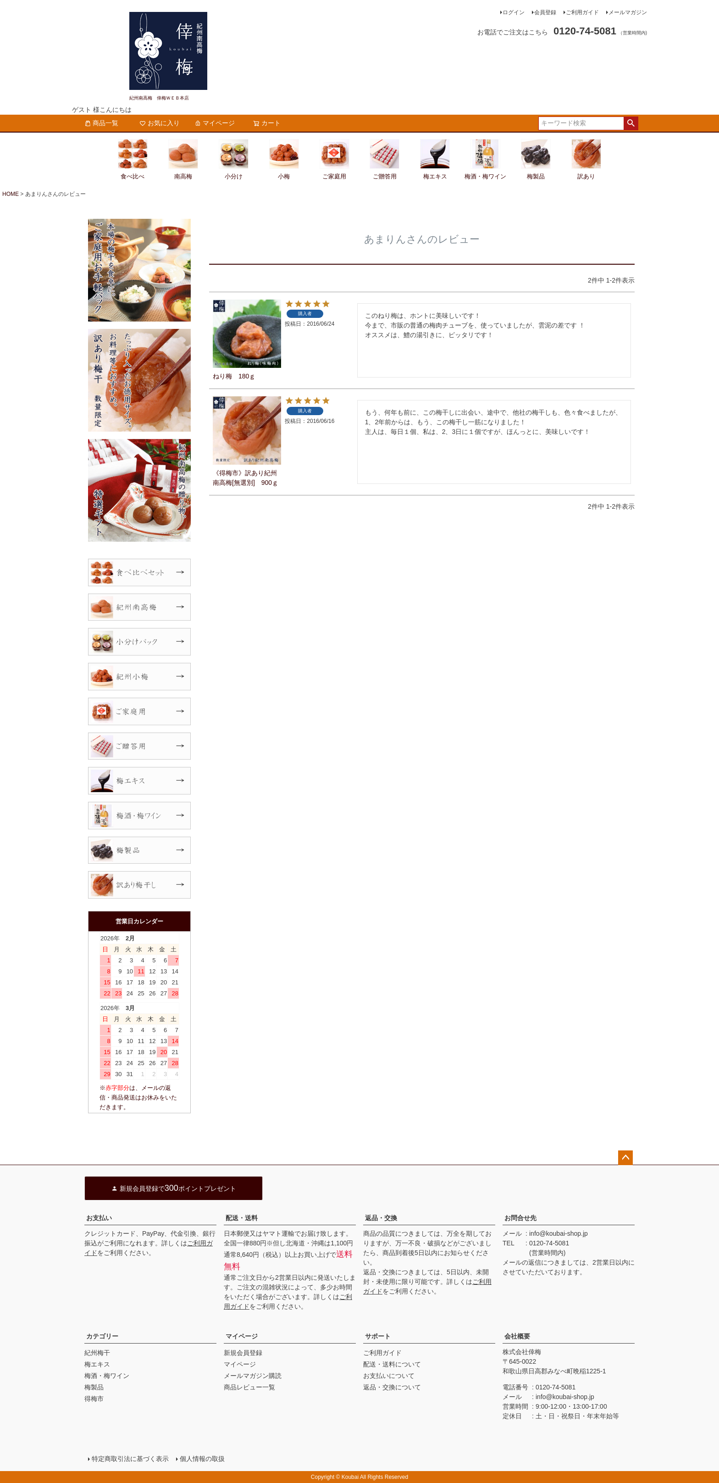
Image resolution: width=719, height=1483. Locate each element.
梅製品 (94, 1387)
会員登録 (545, 12)
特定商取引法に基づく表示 (130, 1458)
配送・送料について (392, 1364)
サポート (378, 1336)
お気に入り (159, 123)
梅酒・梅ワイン (106, 1375)
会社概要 (517, 1336)
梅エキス (97, 1364)
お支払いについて (389, 1375)
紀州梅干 (97, 1352)
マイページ (214, 123)
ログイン (514, 12)
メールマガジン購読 (253, 1375)
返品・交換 (381, 1218)
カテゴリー (102, 1336)
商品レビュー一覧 (249, 1387)
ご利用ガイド (582, 12)
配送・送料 (242, 1218)
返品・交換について (392, 1387)
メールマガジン (627, 12)
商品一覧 (101, 123)
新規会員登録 (243, 1352)
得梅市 (94, 1398)
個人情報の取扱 (202, 1458)
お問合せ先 (520, 1218)
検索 (631, 123)
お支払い (99, 1218)
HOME (10, 194)
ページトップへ (625, 1157)
